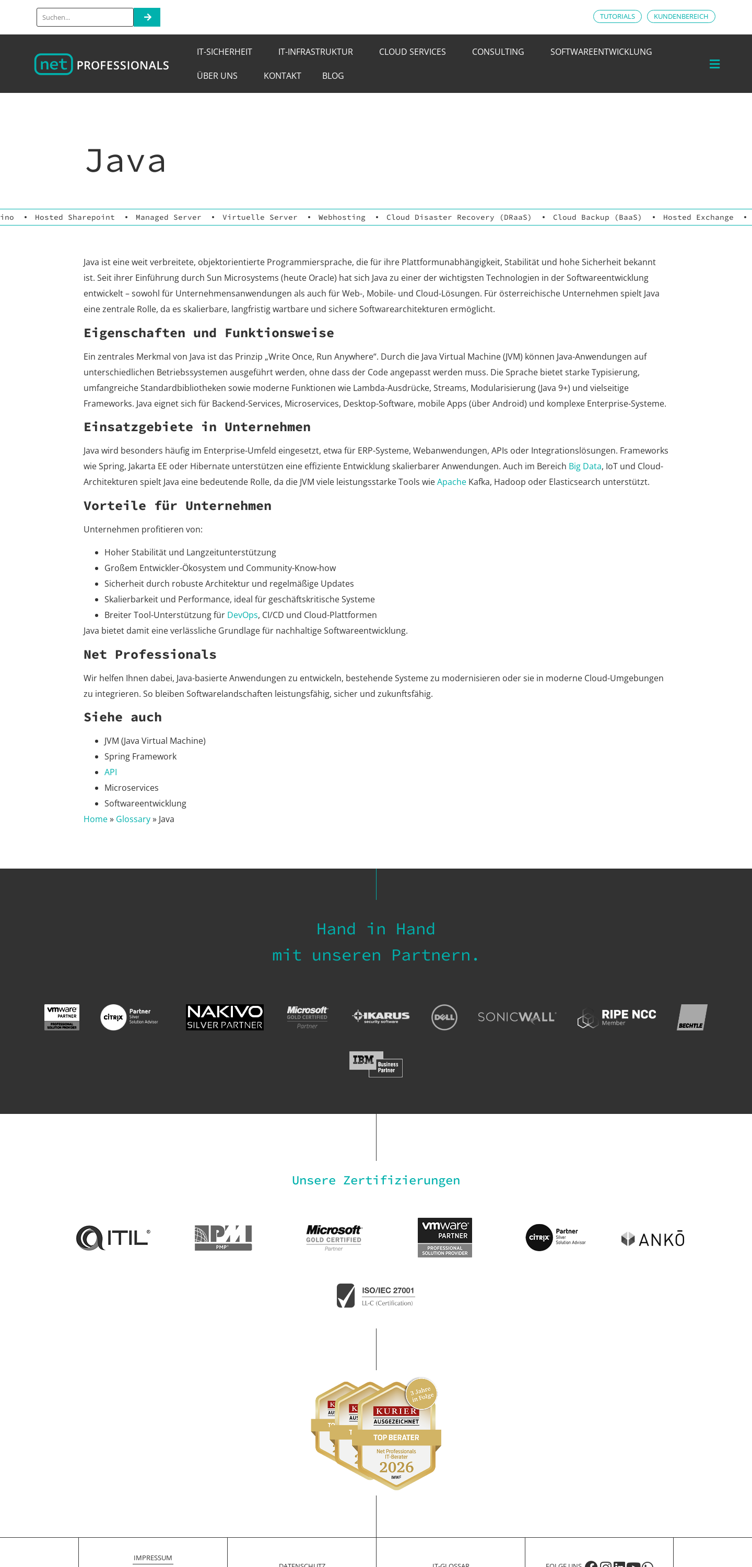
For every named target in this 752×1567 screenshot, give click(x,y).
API (110, 772)
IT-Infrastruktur (318, 51)
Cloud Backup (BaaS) (597, 217)
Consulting (501, 51)
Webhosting (342, 217)
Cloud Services (415, 51)
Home (96, 819)
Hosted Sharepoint (75, 217)
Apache (451, 482)
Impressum (153, 1557)
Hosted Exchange (698, 217)
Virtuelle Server (260, 217)
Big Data (585, 466)
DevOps (242, 615)
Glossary (133, 819)
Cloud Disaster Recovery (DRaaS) (459, 217)
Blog (333, 75)
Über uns (220, 75)
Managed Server (169, 217)
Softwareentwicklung (603, 51)
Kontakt (282, 75)
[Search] (147, 17)
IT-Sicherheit (227, 51)
